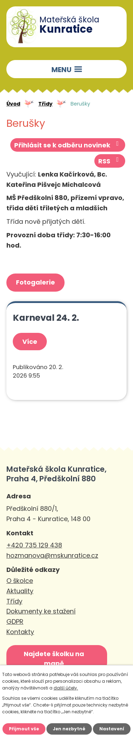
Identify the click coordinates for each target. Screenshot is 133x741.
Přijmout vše (24, 729)
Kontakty (20, 631)
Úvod (13, 103)
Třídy (45, 103)
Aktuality (19, 590)
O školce (19, 580)
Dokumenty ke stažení (41, 611)
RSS (110, 161)
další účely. (66, 688)
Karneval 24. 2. (46, 318)
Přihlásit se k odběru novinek (68, 145)
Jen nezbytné (69, 729)
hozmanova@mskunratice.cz (52, 555)
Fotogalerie (35, 282)
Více (29, 341)
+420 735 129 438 (34, 545)
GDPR (14, 621)
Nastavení (111, 729)
